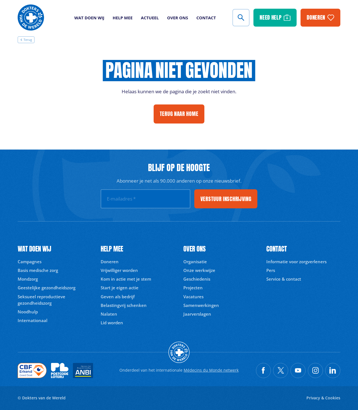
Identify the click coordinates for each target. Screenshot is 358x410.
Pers (270, 270)
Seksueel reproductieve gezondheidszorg (41, 299)
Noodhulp (28, 312)
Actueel (150, 17)
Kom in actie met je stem (126, 279)
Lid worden (112, 323)
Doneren (110, 261)
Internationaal (32, 320)
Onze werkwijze (199, 270)
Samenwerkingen (201, 305)
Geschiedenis (196, 279)
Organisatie (195, 261)
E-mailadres (121, 198)
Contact (206, 17)
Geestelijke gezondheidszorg (46, 288)
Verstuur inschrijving (225, 199)
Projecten (193, 288)
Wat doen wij (89, 17)
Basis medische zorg (38, 270)
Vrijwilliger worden (119, 270)
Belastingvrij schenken (124, 305)
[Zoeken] (241, 17)
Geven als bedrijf (118, 296)
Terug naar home (179, 114)
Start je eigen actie (119, 288)
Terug (26, 40)
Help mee (123, 17)
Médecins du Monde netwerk (211, 370)
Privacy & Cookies (323, 397)
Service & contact (283, 279)
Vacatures (193, 296)
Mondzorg (28, 279)
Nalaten (109, 314)
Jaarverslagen (197, 314)
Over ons (177, 17)
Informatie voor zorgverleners (296, 261)
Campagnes (29, 261)
